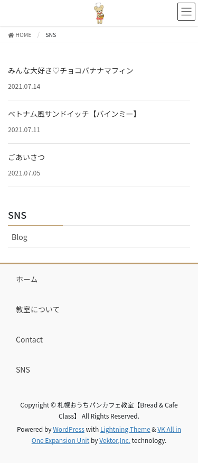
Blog (19, 237)
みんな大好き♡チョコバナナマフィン (71, 70)
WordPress (68, 428)
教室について (38, 309)
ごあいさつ (26, 157)
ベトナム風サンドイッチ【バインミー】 (74, 113)
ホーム (27, 279)
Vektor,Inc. (114, 440)
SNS (17, 214)
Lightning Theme (125, 428)
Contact (29, 339)
